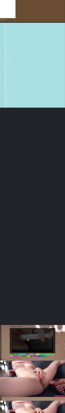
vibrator (37, 245)
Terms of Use (6, 107)
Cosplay (5, 53)
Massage (5, 75)
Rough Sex (6, 89)
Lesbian (5, 28)
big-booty (35, 246)
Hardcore (5, 69)
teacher (39, 246)
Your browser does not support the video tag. (32, 270)
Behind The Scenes (7, 39)
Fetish (5, 62)
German (5, 67)
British (5, 46)
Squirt (5, 95)
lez (34, 245)
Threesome (6, 29)
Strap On (5, 97)
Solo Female (6, 94)
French (5, 65)
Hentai (5, 31)
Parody (5, 79)
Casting (5, 49)
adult (11, 246)
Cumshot (5, 56)
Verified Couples (6, 102)
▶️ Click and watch (32, 231)
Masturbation (6, 76)
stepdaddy (17, 245)
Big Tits (5, 41)
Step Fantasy (6, 96)
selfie (46, 245)
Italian (5, 73)
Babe (5, 36)
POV (5, 83)
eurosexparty (15, 246)
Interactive (5, 71)
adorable (52, 245)
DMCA (5, 106)
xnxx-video (24, 246)
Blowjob (5, 44)
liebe (31, 246)
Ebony (5, 26)
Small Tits (5, 92)
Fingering (5, 63)
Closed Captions (6, 51)
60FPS (5, 33)
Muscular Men (6, 77)
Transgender (6, 100)
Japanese (5, 30)
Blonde (5, 43)
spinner (31, 245)
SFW (5, 91)
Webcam (5, 105)
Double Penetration (7, 58)
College (5, 52)
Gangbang (5, 66)
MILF (5, 25)
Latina (5, 74)
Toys (5, 99)
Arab (5, 35)
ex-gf (13, 245)
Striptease (5, 98)
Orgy (5, 78)
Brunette (5, 47)
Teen (5, 24)
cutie (20, 246)
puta (48, 245)
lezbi (28, 246)
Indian (5, 70)
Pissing (5, 81)
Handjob (5, 68)
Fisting (5, 64)
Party (5, 80)
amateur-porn (22, 245)
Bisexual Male (6, 42)
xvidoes (43, 246)
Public (5, 84)
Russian (5, 90)
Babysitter (5, 37)
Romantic (5, 88)
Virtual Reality (6, 104)
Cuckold (5, 55)
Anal (5, 27)
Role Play (5, 87)
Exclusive (5, 60)
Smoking (5, 93)
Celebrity (5, 50)
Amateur (5, 34)
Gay (5, 32)
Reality (5, 86)
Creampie (5, 54)
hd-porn (42, 245)
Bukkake (5, 48)
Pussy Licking (6, 85)
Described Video (6, 57)
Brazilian (5, 45)
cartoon (27, 245)
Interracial (5, 72)
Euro (5, 59)
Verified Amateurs (7, 101)
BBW (5, 38)
